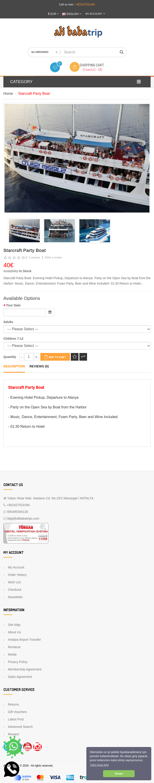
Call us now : (67, 4)
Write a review (53, 257)
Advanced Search (20, 727)
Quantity (9, 357)
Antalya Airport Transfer (24, 639)
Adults (8, 322)
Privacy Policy (18, 662)
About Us (14, 632)
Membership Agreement (24, 669)
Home (8, 93)
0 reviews (34, 257)
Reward (13, 734)
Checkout (14, 589)
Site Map (14, 625)
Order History (17, 575)
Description (14, 366)
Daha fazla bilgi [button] (99, 765)
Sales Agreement (20, 677)
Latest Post (16, 719)
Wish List (14, 582)
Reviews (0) (39, 366)
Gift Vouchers (17, 712)
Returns (13, 704)
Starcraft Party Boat (34, 93)
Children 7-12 (13, 338)
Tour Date (13, 305)
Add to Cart (55, 357)
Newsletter (15, 597)
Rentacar (14, 647)
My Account (16, 567)
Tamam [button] (119, 773)
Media (12, 654)
